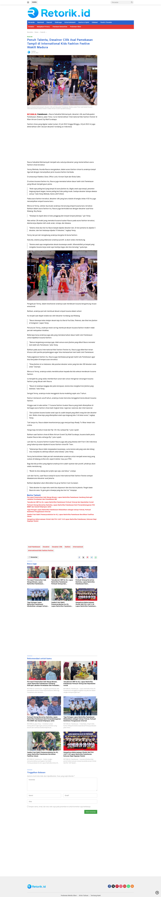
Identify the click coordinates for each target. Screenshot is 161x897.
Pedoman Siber (75, 27)
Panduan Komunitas (60, 27)
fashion (67, 547)
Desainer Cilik (57, 547)
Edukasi (95, 22)
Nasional (40, 22)
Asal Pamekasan (34, 547)
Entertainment (70, 22)
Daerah (49, 22)
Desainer (46, 547)
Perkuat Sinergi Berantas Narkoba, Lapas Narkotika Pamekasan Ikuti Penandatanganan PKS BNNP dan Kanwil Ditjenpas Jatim (61, 506)
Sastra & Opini (83, 22)
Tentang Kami (96, 896)
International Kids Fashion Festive (40, 551)
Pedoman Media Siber (69, 896)
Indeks (34, 2)
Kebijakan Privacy (43, 27)
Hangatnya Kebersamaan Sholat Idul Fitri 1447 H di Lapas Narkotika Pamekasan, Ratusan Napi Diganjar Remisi (62, 520)
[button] (132, 2)
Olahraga (58, 22)
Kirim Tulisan (83, 896)
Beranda (31, 22)
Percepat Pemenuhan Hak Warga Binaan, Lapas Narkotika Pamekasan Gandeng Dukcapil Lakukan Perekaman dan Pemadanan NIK (59, 498)
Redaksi (31, 27)
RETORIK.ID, (32, 114)
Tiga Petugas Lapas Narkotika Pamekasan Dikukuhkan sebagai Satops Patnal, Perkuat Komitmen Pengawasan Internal (59, 511)
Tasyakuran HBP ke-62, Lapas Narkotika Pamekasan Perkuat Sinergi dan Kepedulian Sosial (60, 502)
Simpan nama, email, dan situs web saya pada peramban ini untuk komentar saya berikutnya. (60, 807)
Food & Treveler (106, 22)
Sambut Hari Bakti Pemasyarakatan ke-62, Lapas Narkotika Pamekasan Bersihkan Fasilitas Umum (60, 515)
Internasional (78, 547)
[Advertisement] (62, 144)
